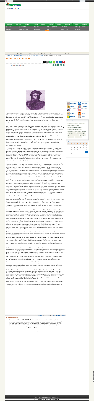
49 (53, 315)
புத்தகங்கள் (67, 0)
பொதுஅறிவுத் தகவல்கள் (20, 53)
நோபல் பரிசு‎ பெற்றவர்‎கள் (80, 26)
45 (46, 315)
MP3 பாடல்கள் (75, 0)
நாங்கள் (38, 395)
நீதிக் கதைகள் (64, 26)
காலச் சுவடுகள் (58, 53)
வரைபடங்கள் (27, 0)
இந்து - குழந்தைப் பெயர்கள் (73, 125)
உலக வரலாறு (36, 26)
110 (59, 315)
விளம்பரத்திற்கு (51, 395)
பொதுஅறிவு (35, 24)
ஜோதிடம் (51, 24)
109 (57, 315)
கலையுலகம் (84, 24)
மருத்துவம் (59, 24)
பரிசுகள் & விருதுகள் (51, 27)
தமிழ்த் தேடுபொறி (36, 0)
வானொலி (44, 0)
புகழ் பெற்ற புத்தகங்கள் (52, 26)
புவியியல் (49, 29)
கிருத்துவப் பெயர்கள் (23, 29)
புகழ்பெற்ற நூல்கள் (72, 133)
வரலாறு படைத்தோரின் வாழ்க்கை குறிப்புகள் (34, 55)
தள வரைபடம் (59, 395)
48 (51, 315)
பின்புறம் (31, 330)
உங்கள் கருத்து (44, 395)
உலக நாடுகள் (9, 26)
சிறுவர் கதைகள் (64, 27)
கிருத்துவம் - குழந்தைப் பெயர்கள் (74, 129)
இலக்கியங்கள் (9, 24)
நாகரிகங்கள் (8, 29)
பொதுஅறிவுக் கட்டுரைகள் (32, 53)
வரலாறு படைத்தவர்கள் (67, 53)
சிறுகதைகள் (77, 29)
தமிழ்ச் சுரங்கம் (10, 0)
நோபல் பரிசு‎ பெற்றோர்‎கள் (73, 135)
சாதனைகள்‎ (76, 53)
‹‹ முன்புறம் (39, 315)
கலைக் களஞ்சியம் (18, 0)
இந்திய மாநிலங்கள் (10, 27)
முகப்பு (35, 330)
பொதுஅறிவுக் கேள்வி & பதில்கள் (46, 53)
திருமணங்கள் (60, 0)
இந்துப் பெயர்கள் (22, 26)
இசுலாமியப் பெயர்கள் (23, 27)
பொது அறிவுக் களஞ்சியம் (19, 55)
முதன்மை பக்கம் (9, 55)
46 (48, 315)
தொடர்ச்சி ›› (63, 315)
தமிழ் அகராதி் (52, 0)
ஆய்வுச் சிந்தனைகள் (79, 27)
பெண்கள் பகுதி (67, 24)
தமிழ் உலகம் (18, 24)
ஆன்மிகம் (43, 24)
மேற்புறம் (40, 330)
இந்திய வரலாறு (37, 27)
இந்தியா (76, 123)
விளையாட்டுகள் (64, 29)
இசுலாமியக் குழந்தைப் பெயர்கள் (74, 127)
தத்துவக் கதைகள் (37, 29)
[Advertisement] (61, 13)
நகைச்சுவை (76, 24)
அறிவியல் (27, 24)
